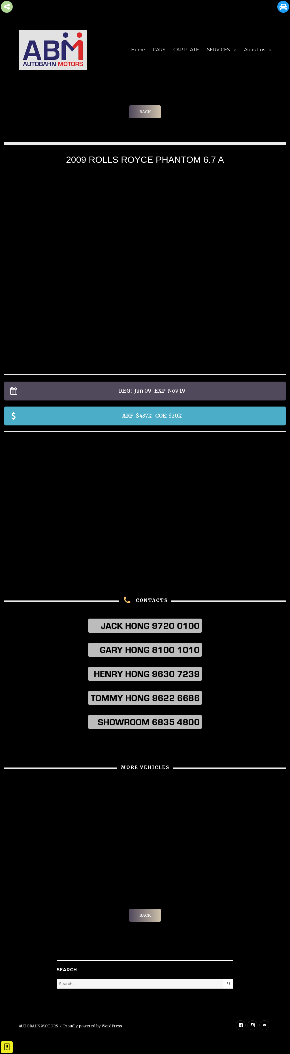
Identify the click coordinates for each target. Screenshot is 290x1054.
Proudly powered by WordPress (92, 1026)
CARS (159, 49)
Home (138, 49)
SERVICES (218, 49)
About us (254, 49)
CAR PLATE (186, 49)
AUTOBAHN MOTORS (38, 1026)
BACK (145, 111)
